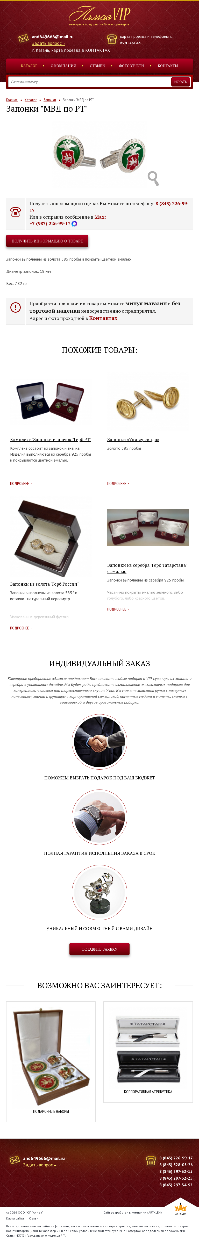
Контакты (168, 65)
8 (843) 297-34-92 (176, 1184)
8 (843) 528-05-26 (176, 1164)
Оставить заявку (99, 949)
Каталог (29, 65)
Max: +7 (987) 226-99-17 (68, 220)
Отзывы (97, 65)
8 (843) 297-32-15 (176, 1171)
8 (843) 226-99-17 (176, 1157)
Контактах (103, 317)
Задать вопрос (47, 43)
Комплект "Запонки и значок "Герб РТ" (50, 439)
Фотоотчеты (131, 65)
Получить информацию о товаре (47, 240)
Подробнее (19, 483)
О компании (63, 65)
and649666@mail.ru (53, 37)
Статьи (33, 1218)
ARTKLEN (154, 1212)
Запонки (50, 99)
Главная (12, 99)
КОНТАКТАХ (97, 50)
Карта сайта (15, 1218)
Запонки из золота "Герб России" (44, 584)
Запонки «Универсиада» (133, 439)
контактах (130, 42)
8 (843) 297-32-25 (176, 1178)
